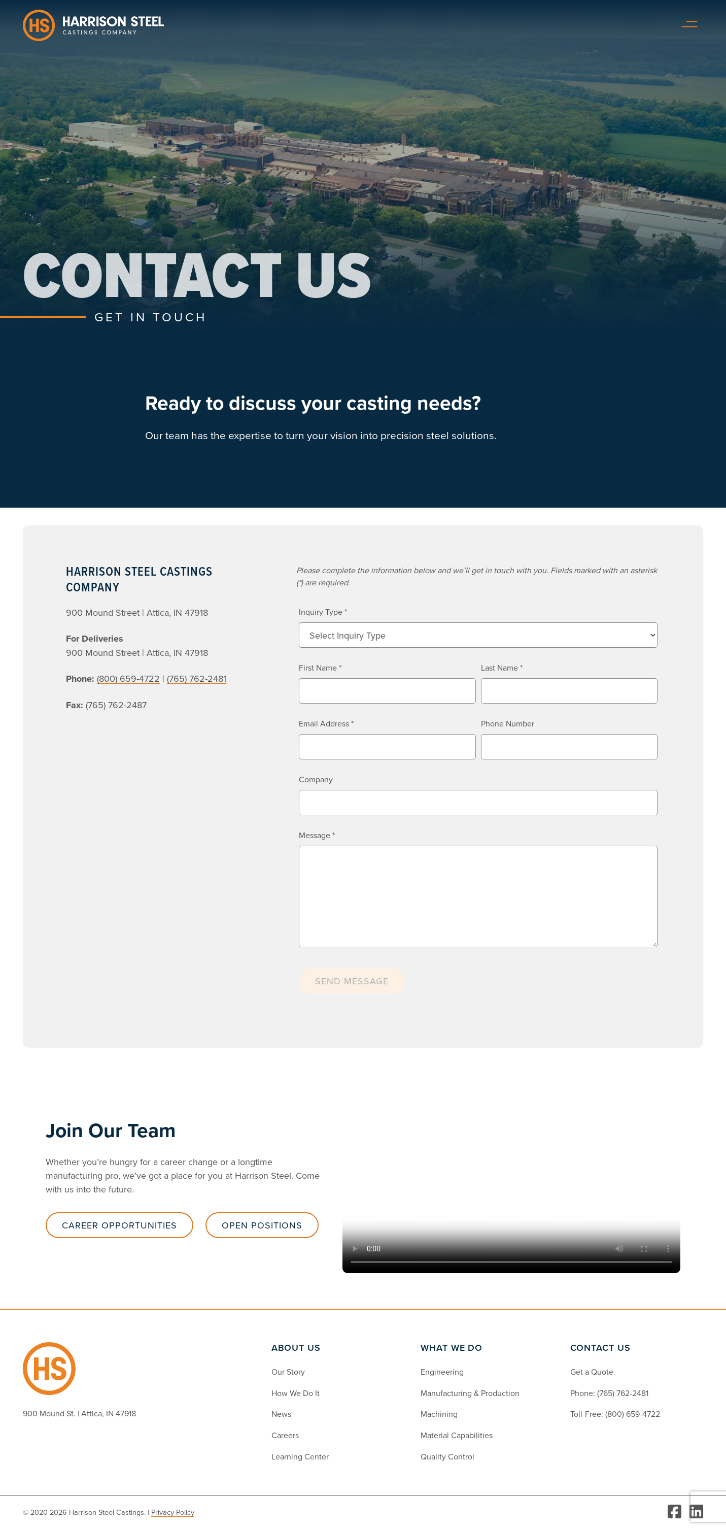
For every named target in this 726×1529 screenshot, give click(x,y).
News (281, 1413)
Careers (285, 1435)
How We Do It (295, 1393)
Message (317, 835)
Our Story (288, 1371)
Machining (439, 1413)
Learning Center (300, 1456)
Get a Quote (591, 1371)
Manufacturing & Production (470, 1393)
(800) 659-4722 (632, 1413)
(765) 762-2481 (622, 1393)
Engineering (442, 1371)
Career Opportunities (119, 1225)
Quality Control (447, 1456)
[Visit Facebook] (674, 1512)
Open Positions (262, 1225)
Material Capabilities (457, 1435)
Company (316, 779)
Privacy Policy (172, 1512)
